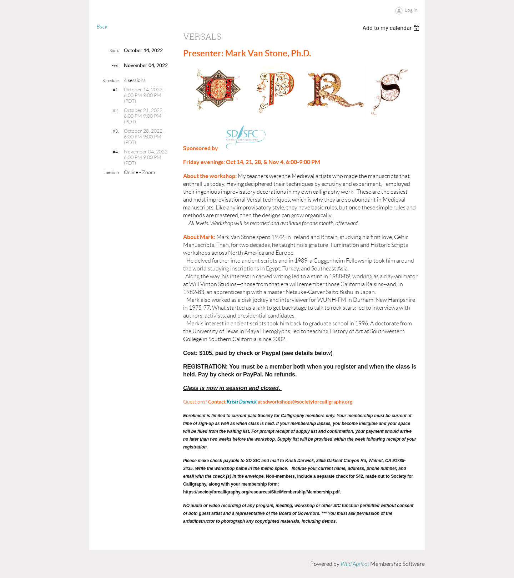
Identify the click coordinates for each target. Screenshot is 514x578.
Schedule (110, 80)
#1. (116, 89)
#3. (116, 131)
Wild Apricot (355, 564)
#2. (116, 110)
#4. (116, 151)
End (115, 65)
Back (101, 27)
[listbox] (391, 28)
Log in (411, 10)
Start (114, 50)
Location (111, 172)
